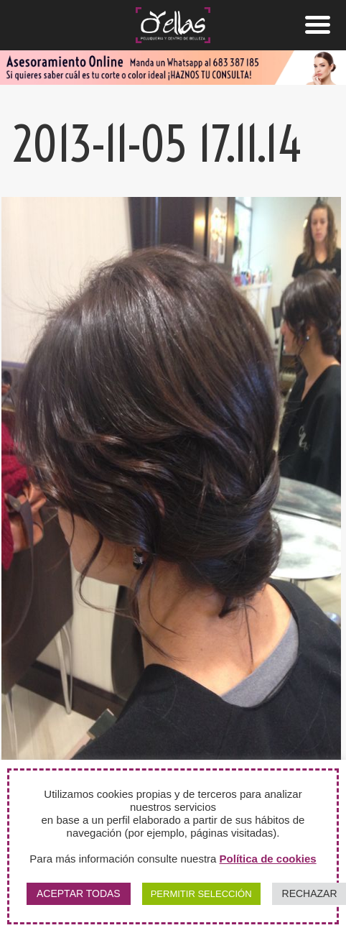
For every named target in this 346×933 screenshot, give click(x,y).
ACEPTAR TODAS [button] (79, 893)
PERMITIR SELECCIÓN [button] (201, 893)
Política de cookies (268, 858)
